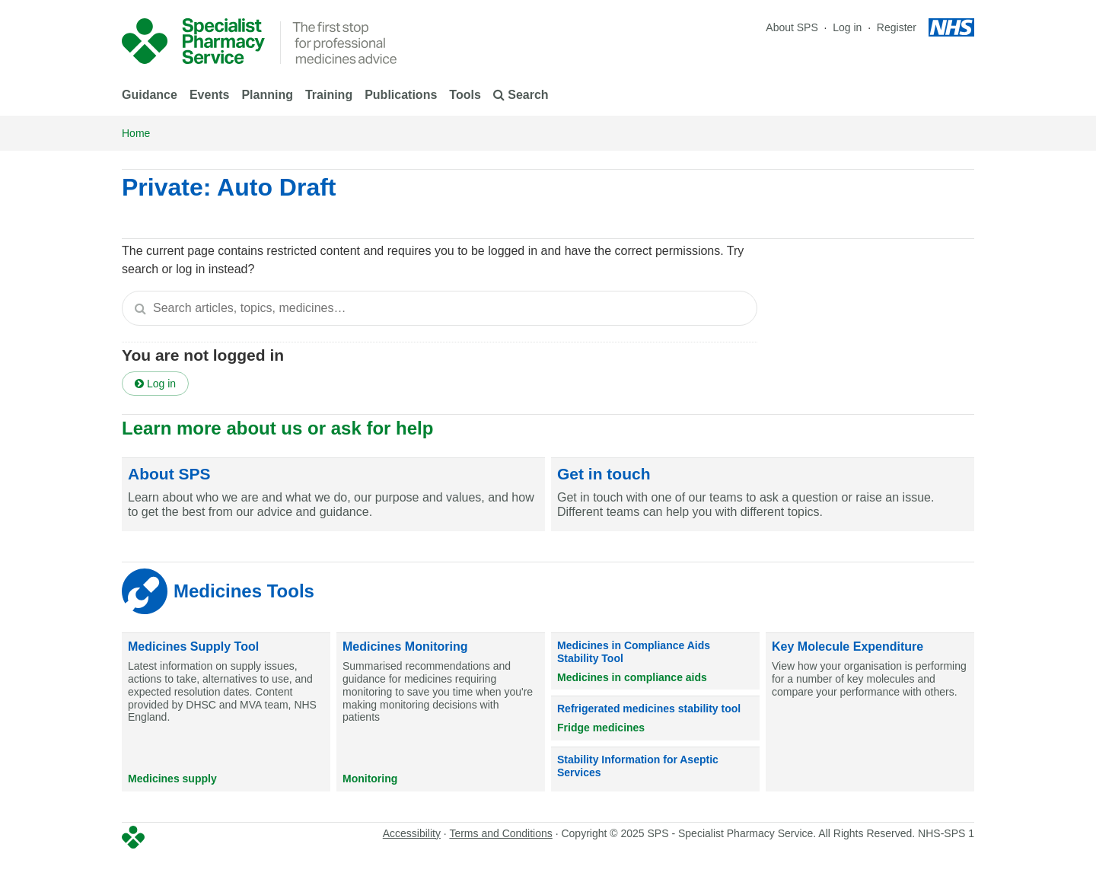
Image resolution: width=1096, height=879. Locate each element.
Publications (401, 94)
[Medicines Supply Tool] (226, 712)
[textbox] (439, 308)
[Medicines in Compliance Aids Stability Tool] (655, 661)
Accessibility (412, 833)
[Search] (140, 308)
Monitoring (369, 778)
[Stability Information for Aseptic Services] (655, 769)
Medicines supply (172, 778)
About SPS (792, 27)
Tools (464, 94)
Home (136, 133)
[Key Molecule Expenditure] (870, 712)
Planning (267, 94)
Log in (849, 27)
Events (209, 94)
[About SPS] (333, 494)
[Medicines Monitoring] (440, 712)
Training (328, 94)
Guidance (149, 94)
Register (896, 27)
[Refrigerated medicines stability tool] (655, 718)
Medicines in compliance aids (632, 677)
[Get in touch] (762, 494)
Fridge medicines (601, 727)
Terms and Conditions (500, 833)
